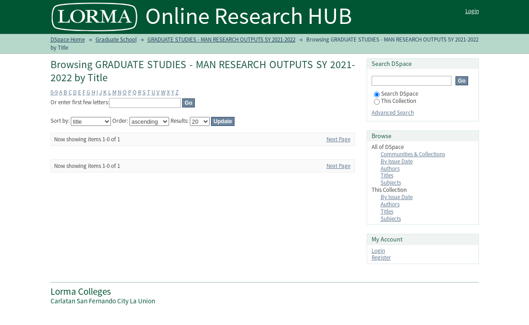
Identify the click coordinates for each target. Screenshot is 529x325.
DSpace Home (68, 39)
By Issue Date (397, 161)
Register (381, 257)
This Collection (395, 101)
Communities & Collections (413, 154)
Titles (387, 175)
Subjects (391, 182)
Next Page (338, 139)
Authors (390, 168)
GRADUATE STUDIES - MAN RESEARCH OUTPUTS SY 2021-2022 (221, 39)
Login (472, 11)
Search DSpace (396, 94)
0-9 (54, 92)
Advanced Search (393, 112)
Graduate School (116, 39)
